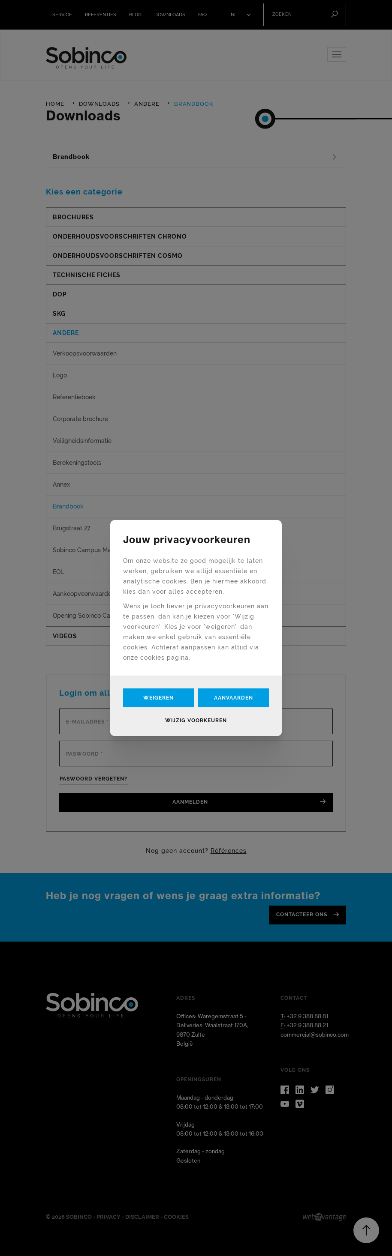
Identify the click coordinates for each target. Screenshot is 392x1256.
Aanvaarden (233, 698)
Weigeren (158, 698)
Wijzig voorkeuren (196, 721)
